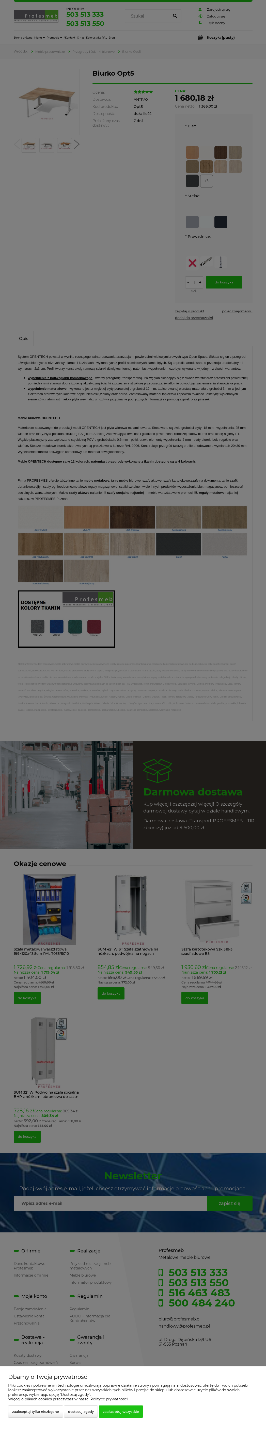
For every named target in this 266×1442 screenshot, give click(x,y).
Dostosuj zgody (81, 1412)
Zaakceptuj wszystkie (121, 1412)
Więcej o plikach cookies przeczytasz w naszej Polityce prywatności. (68, 1399)
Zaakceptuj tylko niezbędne (35, 1412)
